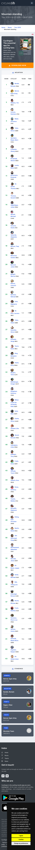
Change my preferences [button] (21, 843)
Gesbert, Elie (15, 428)
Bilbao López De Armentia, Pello (15, 403)
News (6, 761)
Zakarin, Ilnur (15, 480)
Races (10, 27)
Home (3, 27)
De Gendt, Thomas (13, 186)
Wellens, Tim (15, 103)
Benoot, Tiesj (15, 246)
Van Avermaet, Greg (14, 538)
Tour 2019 (17, 27)
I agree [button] (21, 835)
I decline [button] (20, 839)
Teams (7, 758)
